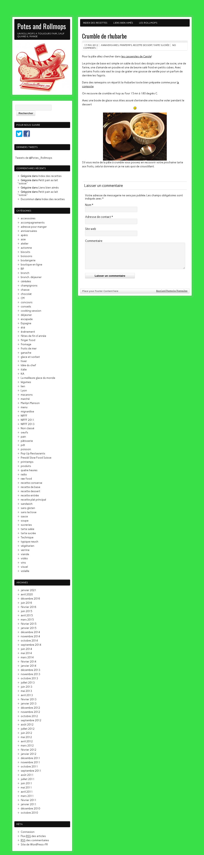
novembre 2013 (30, 674)
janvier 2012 (28, 753)
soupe (24, 520)
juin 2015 (26, 611)
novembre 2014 (30, 636)
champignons (29, 285)
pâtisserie (27, 440)
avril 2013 (27, 695)
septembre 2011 (31, 770)
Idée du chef (28, 365)
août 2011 (27, 774)
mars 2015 (27, 619)
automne (26, 247)
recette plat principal (33, 499)
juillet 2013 (27, 682)
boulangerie (28, 260)
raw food (26, 478)
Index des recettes (95, 22)
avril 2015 (27, 615)
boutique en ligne (31, 264)
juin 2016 (26, 602)
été (23, 327)
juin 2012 (26, 732)
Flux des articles (33, 836)
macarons (27, 394)
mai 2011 (26, 787)
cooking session (31, 310)
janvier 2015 (28, 628)
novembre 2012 (30, 711)
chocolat (26, 293)
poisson (26, 449)
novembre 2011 (30, 762)
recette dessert (142, 45)
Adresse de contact (99, 217)
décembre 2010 (30, 808)
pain (23, 436)
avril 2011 (27, 791)
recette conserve (31, 482)
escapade (27, 319)
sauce (24, 516)
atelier (24, 243)
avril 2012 (27, 741)
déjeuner (26, 314)
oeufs (24, 432)
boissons (26, 256)
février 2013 (28, 699)
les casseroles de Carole (136, 56)
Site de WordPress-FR (34, 844)
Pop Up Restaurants (33, 453)
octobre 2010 (29, 812)
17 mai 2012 (91, 45)
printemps (126, 45)
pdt (23, 445)
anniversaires (110, 45)
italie (24, 369)
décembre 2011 (30, 758)
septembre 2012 (31, 720)
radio (24, 474)
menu (24, 407)
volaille (25, 571)
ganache (26, 352)
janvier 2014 (28, 665)
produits (26, 466)
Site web (90, 229)
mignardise (27, 411)
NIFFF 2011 (27, 419)
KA (22, 373)
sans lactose (28, 512)
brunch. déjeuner (31, 277)
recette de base (30, 487)
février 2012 (28, 749)
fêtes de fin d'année (33, 335)
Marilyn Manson (30, 403)
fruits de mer (29, 348)
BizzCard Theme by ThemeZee (171, 295)
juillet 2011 (27, 779)
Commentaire (93, 241)
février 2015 (28, 623)
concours (26, 302)
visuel (24, 566)
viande (25, 554)
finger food (28, 340)
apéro (24, 235)
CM (23, 298)
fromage (26, 344)
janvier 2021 (28, 590)
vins (23, 562)
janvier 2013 (28, 703)
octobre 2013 (29, 678)
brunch (25, 272)
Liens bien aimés (123, 22)
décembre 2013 (30, 669)
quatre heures (29, 470)
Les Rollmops (148, 22)
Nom (89, 205)
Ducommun (27, 199)
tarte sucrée (161, 45)
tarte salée (27, 529)
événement (28, 331)
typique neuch (29, 541)
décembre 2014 (30, 632)
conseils (26, 306)
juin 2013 (26, 686)
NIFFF (24, 415)
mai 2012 (26, 737)
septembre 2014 (31, 644)
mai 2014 (26, 653)
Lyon (24, 390)
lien (23, 386)
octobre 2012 (29, 716)
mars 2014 (27, 657)
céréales (26, 281)
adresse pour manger (34, 226)
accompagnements (33, 222)
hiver (24, 361)
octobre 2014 (29, 640)
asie (23, 239)
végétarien (27, 545)
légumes (26, 382)
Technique (27, 537)
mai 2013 (26, 690)
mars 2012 (27, 745)
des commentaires (35, 840)
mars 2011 (27, 795)
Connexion (27, 831)
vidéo (24, 558)
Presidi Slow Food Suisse (36, 457)
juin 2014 (26, 648)
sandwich (26, 503)
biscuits (25, 251)
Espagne (26, 323)
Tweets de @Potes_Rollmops (33, 157)
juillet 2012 (27, 728)
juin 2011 (26, 783)
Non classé (27, 428)
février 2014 (28, 661)
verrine (25, 550)
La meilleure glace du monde (38, 377)
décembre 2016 (30, 598)
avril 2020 (27, 594)
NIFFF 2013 (27, 424)
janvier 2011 (28, 804)
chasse (25, 289)
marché (25, 398)
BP (22, 268)
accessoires (28, 218)
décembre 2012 (30, 707)
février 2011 (28, 800)
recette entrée (30, 495)
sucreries (26, 524)
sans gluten (28, 508)
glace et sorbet (30, 356)
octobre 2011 (29, 766)
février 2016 (28, 607)
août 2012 (27, 724)
